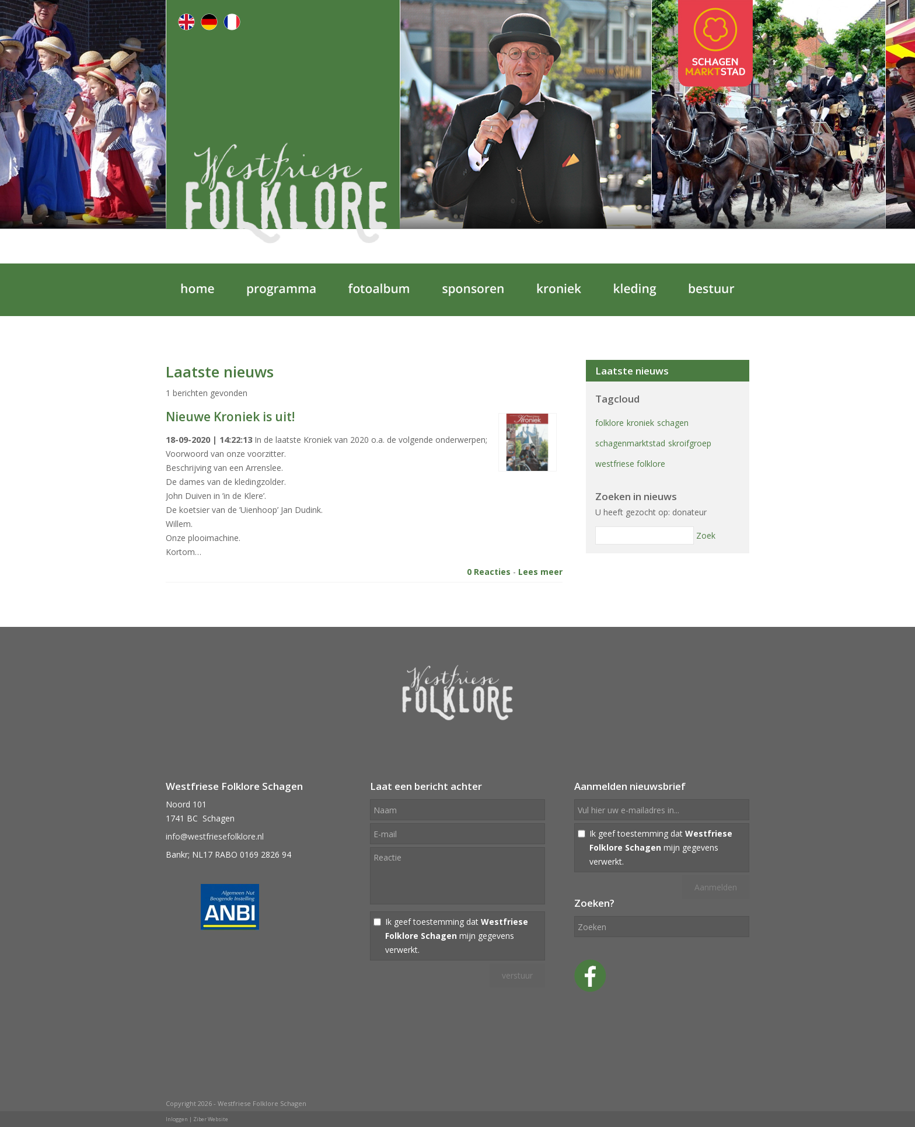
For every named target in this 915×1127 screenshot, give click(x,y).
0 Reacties (489, 571)
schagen (673, 422)
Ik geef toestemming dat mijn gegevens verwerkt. (456, 935)
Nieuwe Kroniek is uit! (230, 416)
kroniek (640, 422)
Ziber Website (210, 1119)
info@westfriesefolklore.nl (215, 836)
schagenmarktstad (630, 443)
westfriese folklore (630, 463)
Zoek (705, 535)
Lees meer (540, 571)
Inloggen (177, 1119)
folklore (609, 422)
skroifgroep (689, 443)
